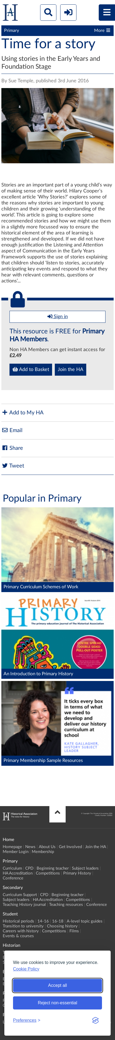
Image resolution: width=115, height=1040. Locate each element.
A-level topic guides (85, 921)
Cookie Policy (26, 969)
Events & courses (18, 936)
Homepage (12, 847)
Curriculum (12, 868)
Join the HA (70, 369)
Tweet (12, 466)
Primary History (77, 873)
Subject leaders (85, 868)
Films (74, 931)
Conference (13, 878)
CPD (29, 868)
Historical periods (18, 921)
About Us (47, 847)
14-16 (43, 921)
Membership (43, 852)
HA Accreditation (18, 873)
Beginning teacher (53, 868)
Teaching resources (66, 905)
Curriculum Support (20, 895)
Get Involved (70, 847)
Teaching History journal (24, 905)
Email (12, 430)
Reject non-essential (57, 1002)
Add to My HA (22, 412)
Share (12, 448)
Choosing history (62, 926)
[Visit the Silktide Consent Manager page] (95, 1020)
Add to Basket (30, 369)
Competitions (48, 873)
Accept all (57, 985)
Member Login (15, 852)
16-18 (57, 921)
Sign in (57, 316)
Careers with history (21, 931)
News (30, 847)
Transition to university (23, 926)
